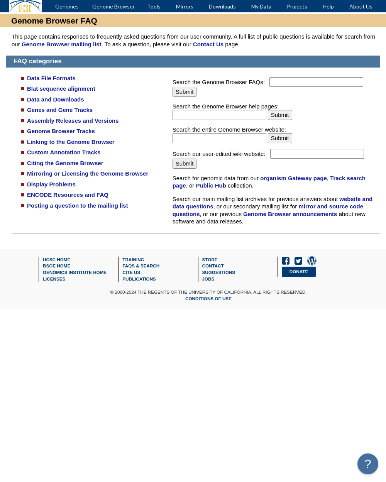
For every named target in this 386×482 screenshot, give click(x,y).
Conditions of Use (208, 298)
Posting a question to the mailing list (77, 205)
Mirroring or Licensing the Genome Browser (87, 173)
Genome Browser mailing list (62, 44)
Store (210, 259)
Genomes (67, 6)
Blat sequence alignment (61, 88)
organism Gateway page (293, 178)
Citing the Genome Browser (65, 163)
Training (133, 259)
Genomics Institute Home (75, 272)
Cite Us (131, 272)
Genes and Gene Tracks (60, 110)
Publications (139, 278)
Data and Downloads (55, 99)
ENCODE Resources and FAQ (67, 194)
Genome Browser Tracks (61, 131)
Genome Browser (113, 6)
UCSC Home (56, 259)
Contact (213, 265)
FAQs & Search (140, 265)
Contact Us (208, 44)
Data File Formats (51, 78)
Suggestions (218, 272)
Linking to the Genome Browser (71, 142)
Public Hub (211, 185)
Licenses (54, 278)
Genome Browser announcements (290, 214)
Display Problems (51, 184)
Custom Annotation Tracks (63, 152)
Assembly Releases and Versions (73, 120)
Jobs (208, 278)
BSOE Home (56, 265)
